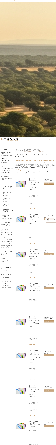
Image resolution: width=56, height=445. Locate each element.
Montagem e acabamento (4, 271)
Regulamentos (34, 142)
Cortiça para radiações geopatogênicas (7, 175)
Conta (40, 145)
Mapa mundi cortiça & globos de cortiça (6, 242)
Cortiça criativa (5, 263)
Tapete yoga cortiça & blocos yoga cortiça (6, 275)
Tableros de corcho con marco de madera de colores (8, 197)
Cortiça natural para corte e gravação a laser (6, 267)
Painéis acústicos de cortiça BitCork (6, 153)
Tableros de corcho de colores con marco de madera (8, 203)
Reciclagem (33, 145)
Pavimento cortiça (5, 222)
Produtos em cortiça (6, 281)
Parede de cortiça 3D (6, 232)
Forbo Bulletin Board (6, 239)
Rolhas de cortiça (5, 285)
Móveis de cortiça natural (5, 278)
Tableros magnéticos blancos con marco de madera (8, 209)
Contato (22, 145)
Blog (27, 145)
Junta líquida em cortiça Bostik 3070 (5, 261)
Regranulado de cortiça (5, 254)
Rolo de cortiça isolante (5, 165)
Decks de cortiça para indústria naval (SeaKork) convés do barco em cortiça (6, 247)
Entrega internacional (46, 142)
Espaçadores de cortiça (7, 251)
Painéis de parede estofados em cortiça (6, 225)
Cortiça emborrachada (7, 168)
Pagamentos (15, 142)
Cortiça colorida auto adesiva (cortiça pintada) (7, 236)
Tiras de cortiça (5, 162)
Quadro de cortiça (6, 181)
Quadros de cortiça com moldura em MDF (7, 219)
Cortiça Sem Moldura (7, 184)
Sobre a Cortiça (24, 142)
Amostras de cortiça (6, 287)
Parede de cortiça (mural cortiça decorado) (5, 229)
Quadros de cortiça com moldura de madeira (7, 187)
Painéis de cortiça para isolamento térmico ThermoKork (7, 157)
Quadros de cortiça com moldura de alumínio (7, 215)
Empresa (16, 145)
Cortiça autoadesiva (6, 172)
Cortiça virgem (4, 283)
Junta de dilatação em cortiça (6, 257)
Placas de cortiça (5, 170)
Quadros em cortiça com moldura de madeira (8, 192)
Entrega (7, 142)
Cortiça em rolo (5, 160)
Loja (3, 142)
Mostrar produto (49, 183)
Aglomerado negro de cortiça (7, 179)
